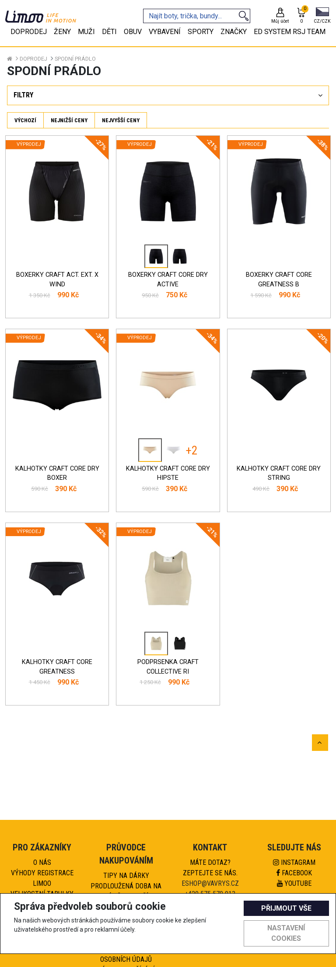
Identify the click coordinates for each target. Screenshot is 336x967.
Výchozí (25, 120)
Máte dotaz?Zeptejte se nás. (210, 867)
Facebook (294, 873)
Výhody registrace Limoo (42, 878)
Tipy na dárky (126, 875)
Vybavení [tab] (165, 32)
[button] (322, 16)
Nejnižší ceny (69, 120)
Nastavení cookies (286, 933)
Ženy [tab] (62, 32)
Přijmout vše (286, 908)
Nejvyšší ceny (121, 120)
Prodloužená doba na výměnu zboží (126, 891)
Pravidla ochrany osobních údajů (126, 954)
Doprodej (33, 58)
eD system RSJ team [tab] (290, 32)
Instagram (294, 862)
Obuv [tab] (133, 32)
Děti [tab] (109, 32)
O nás (42, 862)
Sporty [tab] (201, 32)
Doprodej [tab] (28, 32)
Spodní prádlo (75, 58)
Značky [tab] (233, 32)
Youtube (294, 883)
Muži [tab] (86, 32)
